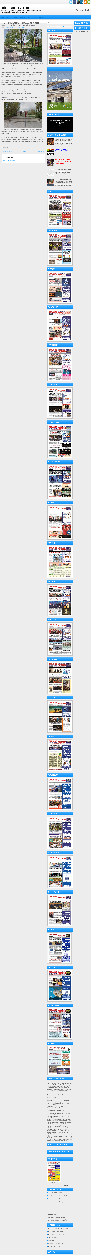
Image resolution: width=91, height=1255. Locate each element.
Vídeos (16, 17)
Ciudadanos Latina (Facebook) (56, 1211)
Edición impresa (32, 17)
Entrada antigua (40, 151)
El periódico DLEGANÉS (55, 1246)
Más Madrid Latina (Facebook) (56, 1208)
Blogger (66, 1185)
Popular (51, 26)
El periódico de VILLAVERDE (56, 1234)
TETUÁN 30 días (53, 1237)
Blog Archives (66, 26)
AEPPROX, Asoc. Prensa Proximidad (58, 1228)
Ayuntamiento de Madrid (55, 1192)
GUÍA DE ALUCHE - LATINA (14, 8)
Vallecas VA (51, 1240)
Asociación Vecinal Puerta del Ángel (58, 1220)
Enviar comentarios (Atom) (16, 165)
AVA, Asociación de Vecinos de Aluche (58, 1195)
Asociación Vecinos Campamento (57, 1199)
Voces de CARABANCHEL (55, 1243)
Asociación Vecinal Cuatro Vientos (57, 1217)
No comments (20, 27)
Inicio (2, 17)
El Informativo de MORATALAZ (56, 1231)
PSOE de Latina (52, 1214)
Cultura (9, 17)
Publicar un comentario (8, 160)
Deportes (22, 17)
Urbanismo (12, 27)
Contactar (42, 17)
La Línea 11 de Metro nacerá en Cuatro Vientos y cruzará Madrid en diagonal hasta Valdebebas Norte (63, 172)
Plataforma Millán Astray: (63, 142)
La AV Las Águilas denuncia (64, 182)
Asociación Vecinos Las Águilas (57, 1202)
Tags (58, 26)
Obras (7, 27)
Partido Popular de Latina (55, 1205)
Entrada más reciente (7, 151)
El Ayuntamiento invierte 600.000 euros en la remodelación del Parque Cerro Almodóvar (20, 23)
